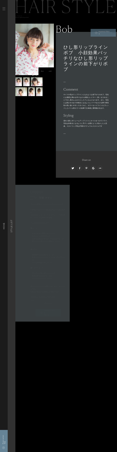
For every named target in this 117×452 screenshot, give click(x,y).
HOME (4, 226)
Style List (11, 226)
